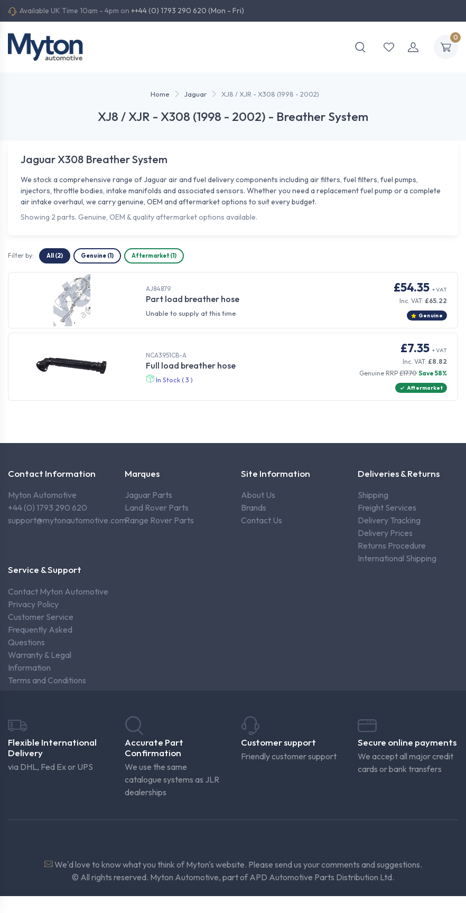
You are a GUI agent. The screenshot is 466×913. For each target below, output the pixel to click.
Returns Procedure (392, 545)
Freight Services (387, 507)
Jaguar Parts (148, 495)
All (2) (54, 255)
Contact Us (261, 520)
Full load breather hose (191, 365)
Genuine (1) (97, 255)
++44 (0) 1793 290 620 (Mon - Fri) (187, 10)
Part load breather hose (192, 299)
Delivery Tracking (389, 520)
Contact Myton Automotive (58, 591)
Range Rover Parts (159, 520)
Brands (253, 507)
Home (160, 94)
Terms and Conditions (47, 680)
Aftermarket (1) (154, 255)
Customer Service (40, 616)
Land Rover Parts (157, 507)
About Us (258, 495)
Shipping (373, 495)
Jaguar (195, 94)
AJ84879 (158, 289)
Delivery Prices (385, 533)
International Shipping (397, 558)
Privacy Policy (33, 604)
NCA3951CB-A (166, 355)
